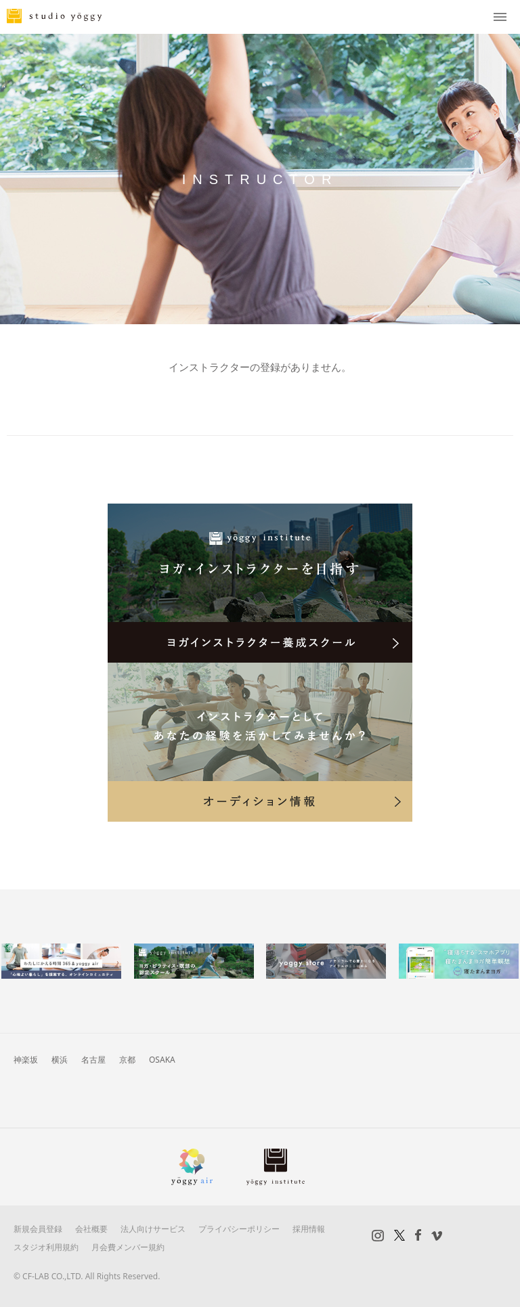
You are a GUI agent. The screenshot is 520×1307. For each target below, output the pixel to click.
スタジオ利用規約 (46, 1247)
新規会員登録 (38, 1229)
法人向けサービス (153, 1229)
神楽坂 (26, 1059)
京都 (127, 1059)
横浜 (59, 1059)
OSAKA (162, 1059)
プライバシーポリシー (239, 1229)
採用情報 (308, 1229)
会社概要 (91, 1229)
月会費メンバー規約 (128, 1247)
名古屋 (93, 1059)
